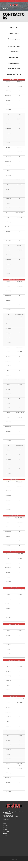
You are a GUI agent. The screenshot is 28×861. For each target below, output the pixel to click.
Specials (5, 833)
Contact (5, 835)
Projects (5, 829)
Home (4, 823)
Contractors (6, 831)
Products (5, 825)
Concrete (5, 827)
